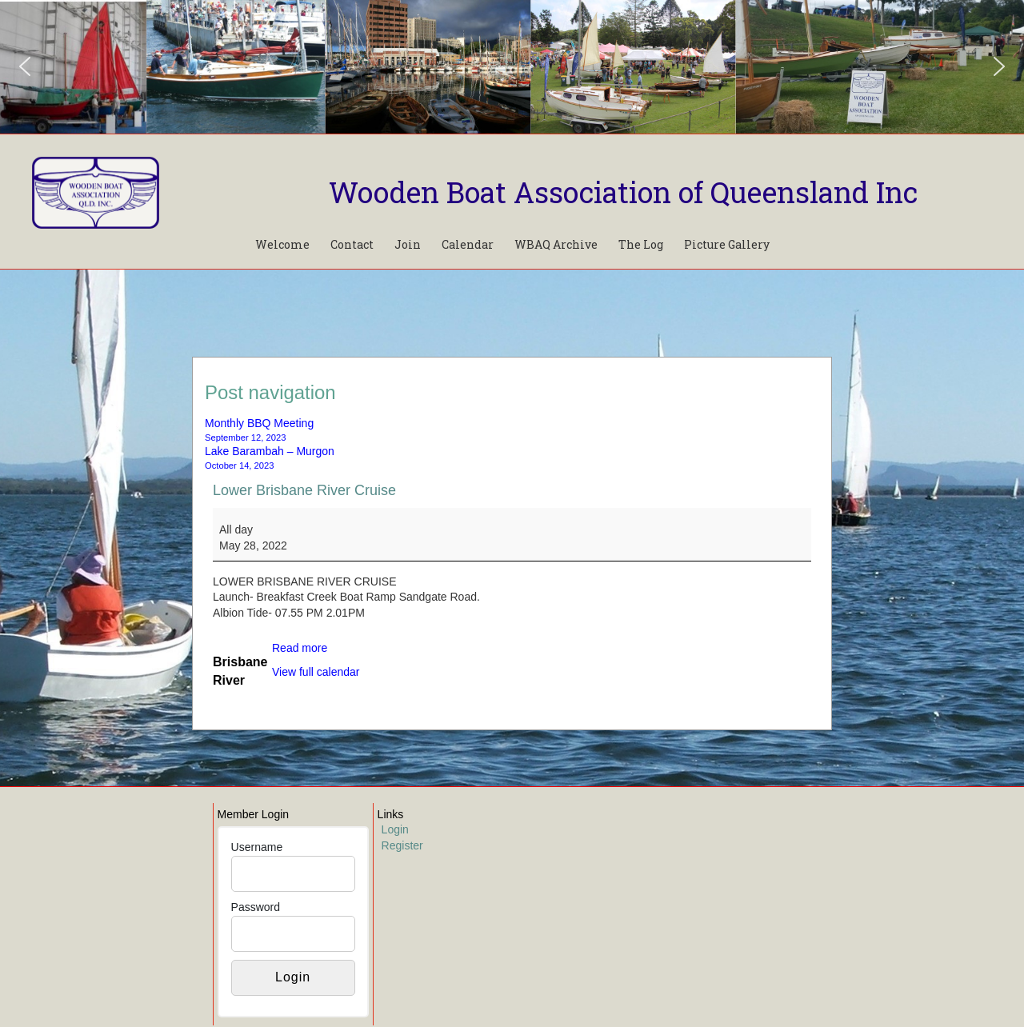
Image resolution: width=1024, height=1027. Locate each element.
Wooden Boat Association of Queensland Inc (623, 192)
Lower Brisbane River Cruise (304, 490)
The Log (640, 244)
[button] (25, 66)
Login (395, 829)
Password (255, 907)
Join (407, 244)
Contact (352, 244)
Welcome (282, 244)
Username (257, 847)
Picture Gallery (727, 244)
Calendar (468, 244)
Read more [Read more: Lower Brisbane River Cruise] (299, 647)
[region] (512, 67)
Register (402, 845)
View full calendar (315, 671)
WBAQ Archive (556, 244)
